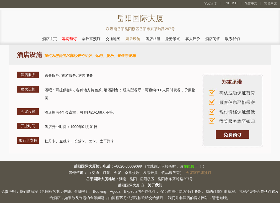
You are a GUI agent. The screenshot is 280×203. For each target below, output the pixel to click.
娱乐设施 (133, 39)
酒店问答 (212, 39)
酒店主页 (49, 39)
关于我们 (155, 185)
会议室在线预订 (198, 172)
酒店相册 (153, 39)
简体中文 (251, 3)
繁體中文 (270, 3)
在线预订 (190, 166)
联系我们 (232, 39)
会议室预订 (91, 39)
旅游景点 (172, 39)
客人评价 (192, 39)
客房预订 (210, 3)
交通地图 (113, 39)
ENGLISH (231, 3)
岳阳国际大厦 (129, 185)
